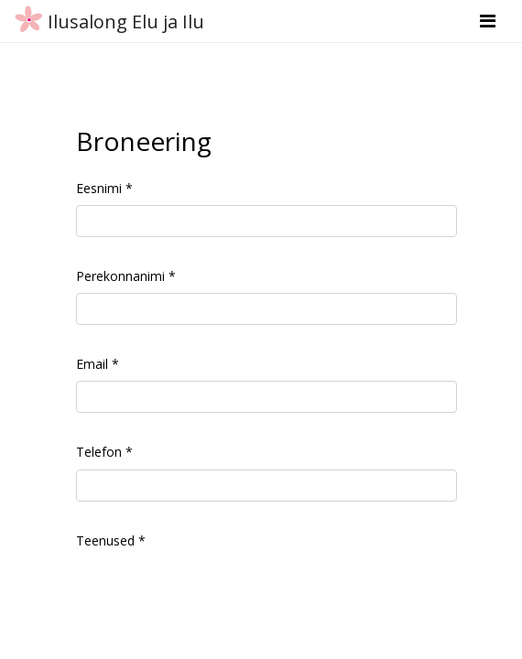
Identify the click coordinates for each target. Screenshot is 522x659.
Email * (97, 364)
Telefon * (104, 451)
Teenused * (111, 540)
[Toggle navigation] (487, 21)
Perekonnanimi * (126, 276)
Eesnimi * (104, 188)
